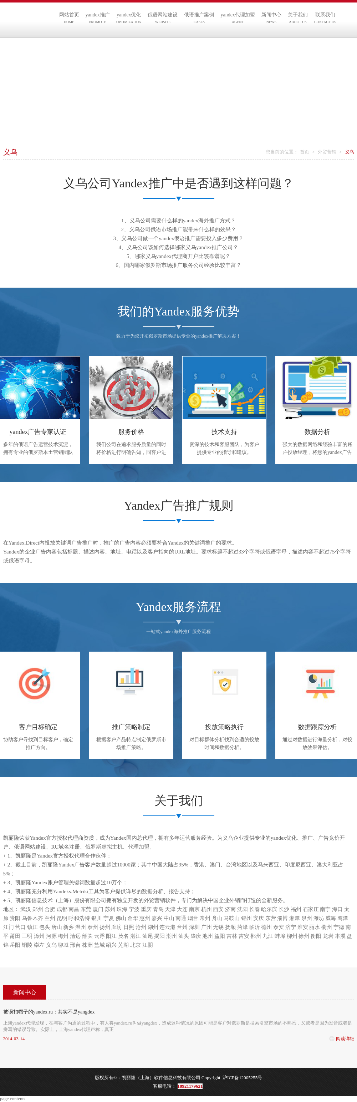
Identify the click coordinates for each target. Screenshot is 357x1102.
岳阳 (15, 945)
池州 (207, 936)
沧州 (141, 927)
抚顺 (230, 927)
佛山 (121, 918)
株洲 (87, 945)
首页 (304, 152)
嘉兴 (157, 918)
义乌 (51, 945)
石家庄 (311, 909)
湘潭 (294, 918)
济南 (230, 909)
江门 (8, 927)
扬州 (105, 927)
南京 (194, 909)
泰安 (278, 927)
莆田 (15, 936)
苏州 (110, 909)
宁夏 (108, 918)
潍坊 (318, 918)
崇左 (39, 945)
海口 (337, 909)
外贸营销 (327, 152)
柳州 (292, 936)
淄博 (282, 918)
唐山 (56, 927)
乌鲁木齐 (32, 918)
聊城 (63, 945)
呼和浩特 (79, 918)
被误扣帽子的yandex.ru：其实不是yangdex (49, 1012)
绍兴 (111, 945)
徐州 (304, 936)
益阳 (219, 936)
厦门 (98, 909)
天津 (170, 909)
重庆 (146, 909)
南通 (180, 918)
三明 (27, 936)
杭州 (206, 909)
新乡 (68, 927)
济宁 (290, 927)
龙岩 (328, 936)
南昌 (73, 909)
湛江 (135, 936)
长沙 (284, 909)
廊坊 (116, 927)
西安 (218, 909)
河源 (51, 936)
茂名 (123, 936)
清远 (75, 936)
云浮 (99, 936)
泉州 (306, 918)
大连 (182, 909)
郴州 (255, 936)
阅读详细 (345, 1038)
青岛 (158, 909)
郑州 (37, 909)
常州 (205, 918)
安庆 (258, 918)
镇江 (32, 927)
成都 (62, 909)
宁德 (338, 927)
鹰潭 (342, 918)
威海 (330, 918)
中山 (169, 918)
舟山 (217, 918)
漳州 (39, 936)
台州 (182, 927)
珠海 (122, 909)
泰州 (92, 927)
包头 (44, 927)
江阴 (147, 945)
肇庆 (195, 936)
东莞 (86, 909)
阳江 (111, 936)
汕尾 (147, 936)
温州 (80, 927)
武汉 (25, 909)
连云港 (167, 927)
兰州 (50, 918)
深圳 (194, 927)
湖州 (153, 927)
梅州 (63, 936)
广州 (206, 927)
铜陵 (27, 945)
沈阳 (242, 909)
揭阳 (159, 936)
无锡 (218, 927)
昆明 (62, 918)
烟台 (193, 918)
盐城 (99, 945)
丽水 (314, 927)
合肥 (50, 909)
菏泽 (242, 927)
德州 (266, 927)
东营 (270, 918)
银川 (96, 918)
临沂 (254, 927)
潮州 (171, 936)
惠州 (144, 918)
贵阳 (15, 918)
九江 (267, 936)
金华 (132, 918)
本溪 (340, 936)
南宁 (325, 909)
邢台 (75, 945)
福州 (296, 909)
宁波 (134, 909)
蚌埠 (280, 936)
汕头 (183, 936)
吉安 (244, 936)
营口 (20, 927)
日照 (128, 927)
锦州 (246, 918)
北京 (135, 945)
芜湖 (123, 945)
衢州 (326, 927)
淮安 (302, 927)
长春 (254, 909)
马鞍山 (232, 918)
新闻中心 (24, 992)
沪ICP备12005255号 (242, 1077)
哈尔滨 (269, 909)
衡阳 (316, 936)
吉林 (231, 936)
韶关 (87, 936)
